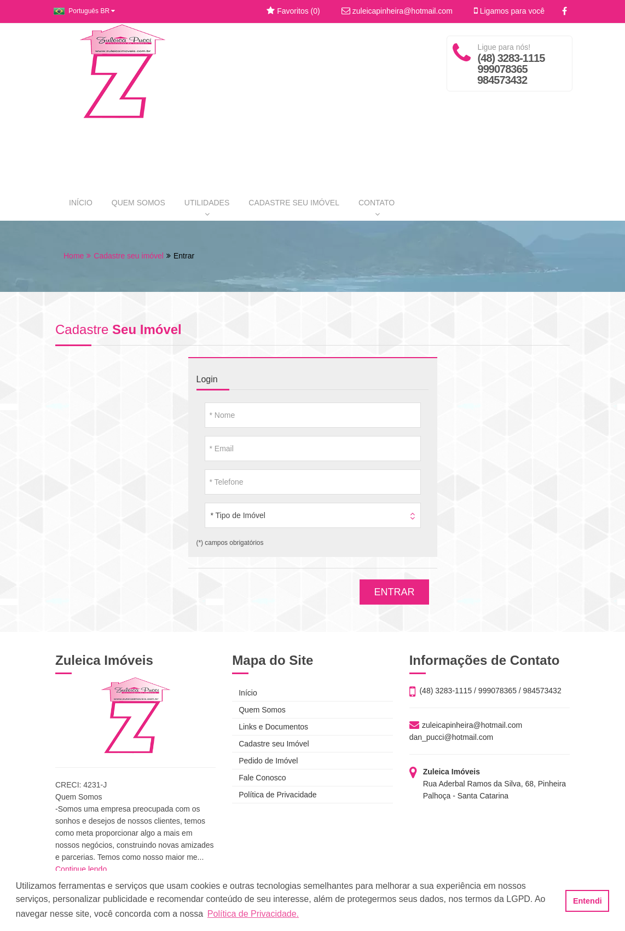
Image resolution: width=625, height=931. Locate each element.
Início (244, 692)
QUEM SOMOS (138, 202)
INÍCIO (80, 202)
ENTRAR (394, 592)
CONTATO (376, 208)
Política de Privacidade (274, 794)
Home (73, 255)
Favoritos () (293, 11)
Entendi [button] (587, 900)
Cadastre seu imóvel (129, 255)
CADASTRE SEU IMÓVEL (293, 202)
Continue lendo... (84, 869)
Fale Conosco (259, 777)
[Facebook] (564, 11)
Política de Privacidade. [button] (253, 913)
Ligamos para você (509, 11)
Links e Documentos (270, 726)
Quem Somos (258, 709)
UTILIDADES (206, 208)
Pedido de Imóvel (265, 760)
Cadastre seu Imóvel (270, 743)
